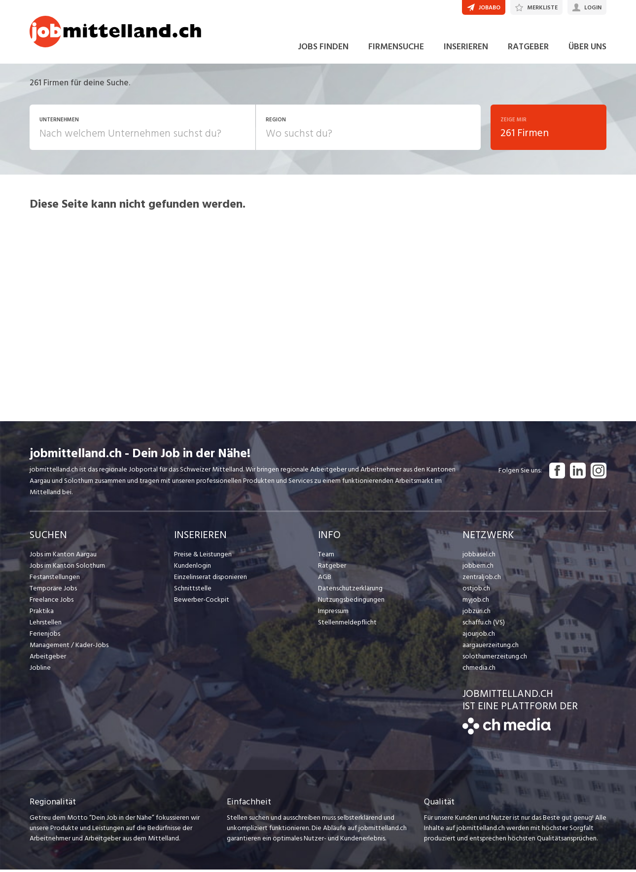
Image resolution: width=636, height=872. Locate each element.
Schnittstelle (193, 590)
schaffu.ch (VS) (483, 624)
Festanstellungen (55, 578)
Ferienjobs (45, 635)
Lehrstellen (46, 624)
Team (326, 556)
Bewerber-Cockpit (201, 601)
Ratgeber (332, 567)
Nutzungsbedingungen (351, 601)
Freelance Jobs (51, 601)
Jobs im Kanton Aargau (63, 556)
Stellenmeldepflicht (347, 624)
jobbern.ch (478, 567)
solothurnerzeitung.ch (494, 658)
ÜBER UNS (587, 48)
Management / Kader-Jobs (69, 647)
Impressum (333, 612)
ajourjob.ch (478, 635)
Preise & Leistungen (203, 556)
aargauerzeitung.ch (490, 647)
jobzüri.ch (476, 612)
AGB (324, 578)
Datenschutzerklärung (350, 590)
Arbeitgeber (48, 658)
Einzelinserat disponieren (210, 578)
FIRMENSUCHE (396, 48)
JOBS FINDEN (323, 48)
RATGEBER (528, 48)
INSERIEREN (466, 48)
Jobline (40, 669)
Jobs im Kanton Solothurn (67, 567)
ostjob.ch (476, 590)
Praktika (42, 612)
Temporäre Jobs (53, 590)
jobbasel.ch (478, 556)
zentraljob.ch (481, 578)
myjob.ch (475, 601)
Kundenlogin (192, 567)
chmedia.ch (478, 669)
